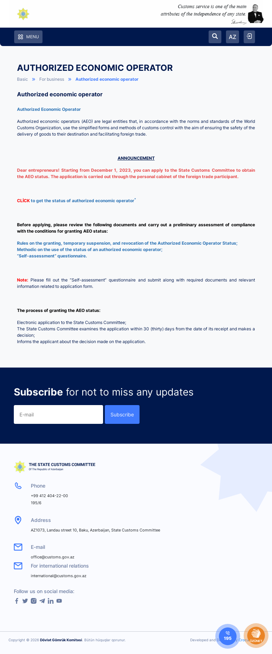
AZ (232, 36)
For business (51, 79)
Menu (28, 37)
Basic (22, 79)
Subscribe (122, 414)
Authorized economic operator (106, 79)
